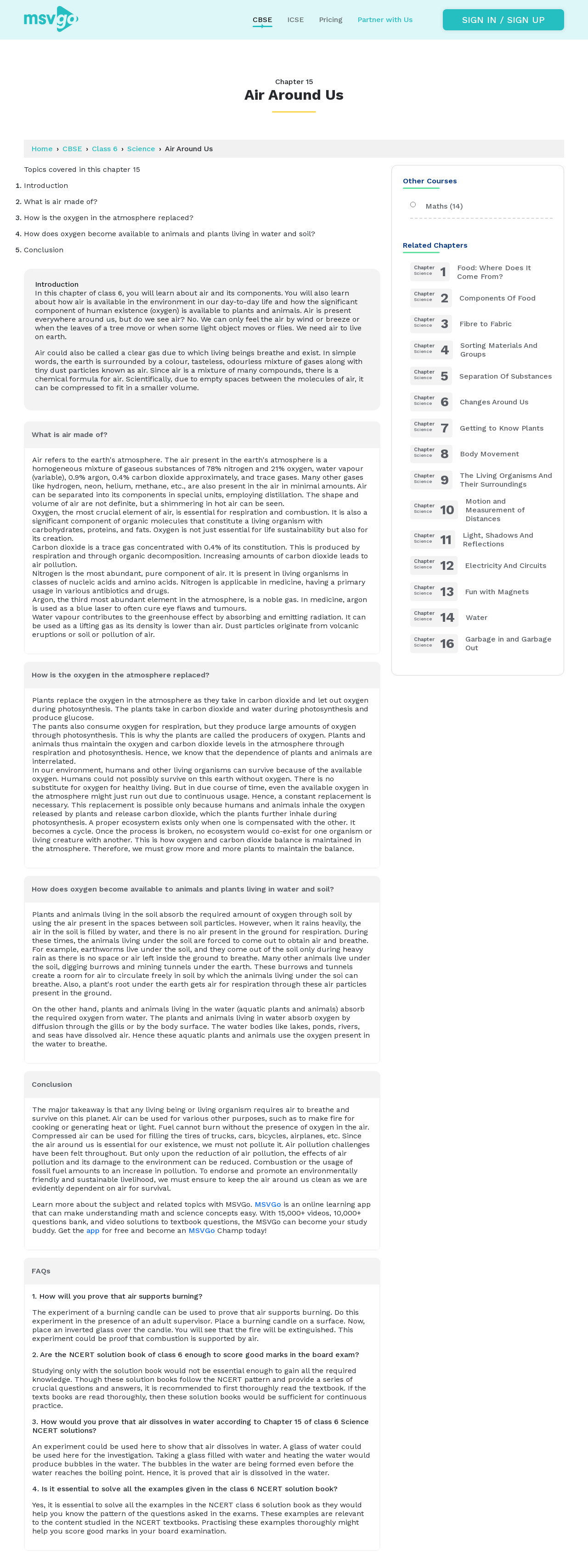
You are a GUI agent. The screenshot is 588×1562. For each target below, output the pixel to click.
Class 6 (105, 148)
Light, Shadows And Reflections (471, 539)
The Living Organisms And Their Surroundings (481, 480)
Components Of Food (473, 298)
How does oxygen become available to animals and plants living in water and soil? (183, 889)
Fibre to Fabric (461, 324)
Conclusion (52, 1084)
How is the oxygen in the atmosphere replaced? (120, 674)
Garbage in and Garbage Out (481, 643)
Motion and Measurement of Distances (467, 510)
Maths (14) (436, 206)
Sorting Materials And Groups (473, 350)
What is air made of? (69, 434)
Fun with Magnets (469, 591)
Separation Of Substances (481, 376)
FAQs (41, 1271)
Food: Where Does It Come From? (470, 271)
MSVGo (267, 1204)
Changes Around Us (469, 401)
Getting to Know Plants (476, 428)
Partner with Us (385, 19)
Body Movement (464, 454)
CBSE (72, 148)
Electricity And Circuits (478, 565)
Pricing (331, 19)
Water (448, 617)
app (93, 1230)
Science (141, 148)
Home (42, 148)
